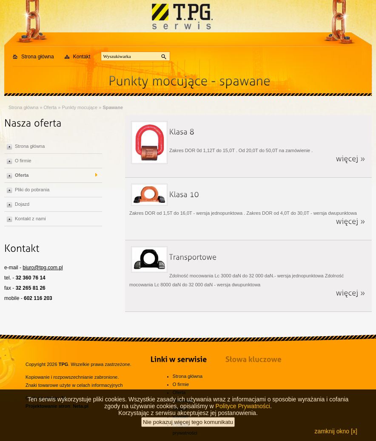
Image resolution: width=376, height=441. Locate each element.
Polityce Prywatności (243, 406)
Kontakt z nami (30, 218)
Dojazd (22, 204)
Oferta (50, 107)
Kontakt (82, 57)
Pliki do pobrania (32, 189)
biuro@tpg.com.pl (43, 268)
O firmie (23, 160)
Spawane (113, 107)
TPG (63, 364)
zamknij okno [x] (335, 431)
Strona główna (37, 57)
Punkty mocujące (79, 107)
